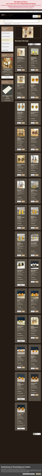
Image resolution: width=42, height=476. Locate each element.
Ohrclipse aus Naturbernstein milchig (34, 58)
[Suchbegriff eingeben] (21, 21)
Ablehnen (32, 473)
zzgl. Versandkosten (20, 67)
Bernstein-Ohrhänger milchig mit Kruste (20, 217)
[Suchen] (40, 21)
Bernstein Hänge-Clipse (20, 85)
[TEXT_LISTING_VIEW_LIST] (29, 44)
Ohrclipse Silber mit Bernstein (34, 113)
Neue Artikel (5, 82)
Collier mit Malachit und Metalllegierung (7, 69)
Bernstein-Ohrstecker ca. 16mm (33, 85)
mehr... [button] (19, 70)
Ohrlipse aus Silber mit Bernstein (34, 138)
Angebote (4, 55)
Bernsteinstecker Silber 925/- (34, 271)
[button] (40, 44)
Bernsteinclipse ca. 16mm (20, 300)
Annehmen (38, 473)
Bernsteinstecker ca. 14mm (34, 384)
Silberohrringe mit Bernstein (34, 165)
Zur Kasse (28, 11)
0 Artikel (35, 16)
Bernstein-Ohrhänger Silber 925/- (34, 190)
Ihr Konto (33, 11)
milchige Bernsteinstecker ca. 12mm (20, 384)
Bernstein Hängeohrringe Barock (34, 217)
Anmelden (39, 11)
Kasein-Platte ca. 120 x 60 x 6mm (7, 96)
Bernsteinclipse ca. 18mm (34, 300)
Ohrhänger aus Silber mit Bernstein (21, 58)
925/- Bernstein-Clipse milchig (34, 243)
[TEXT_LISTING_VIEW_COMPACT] (31, 44)
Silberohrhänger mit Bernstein (20, 113)
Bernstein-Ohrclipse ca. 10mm (21, 356)
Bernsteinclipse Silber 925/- (20, 271)
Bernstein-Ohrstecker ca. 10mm (33, 356)
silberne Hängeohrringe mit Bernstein (20, 138)
